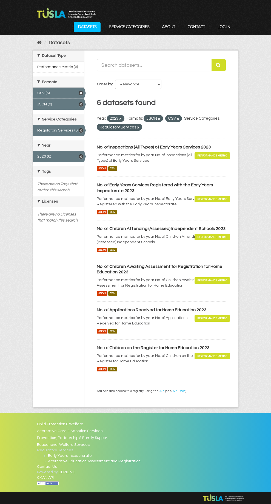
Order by (104, 84)
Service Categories (129, 26)
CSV (112, 168)
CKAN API (45, 478)
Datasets (87, 26)
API (161, 391)
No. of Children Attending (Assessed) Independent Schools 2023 (161, 228)
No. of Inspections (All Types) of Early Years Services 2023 (154, 147)
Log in (223, 26)
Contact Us (47, 467)
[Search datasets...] (154, 65)
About (168, 26)
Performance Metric (212, 155)
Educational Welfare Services (63, 445)
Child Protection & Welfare (60, 424)
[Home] (39, 42)
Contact (196, 26)
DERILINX (67, 472)
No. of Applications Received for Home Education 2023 (151, 310)
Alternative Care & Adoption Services (69, 431)
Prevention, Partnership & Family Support (73, 438)
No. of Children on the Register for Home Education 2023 (153, 348)
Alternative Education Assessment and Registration (94, 461)
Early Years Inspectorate (70, 456)
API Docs (179, 391)
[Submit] (219, 65)
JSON (102, 168)
